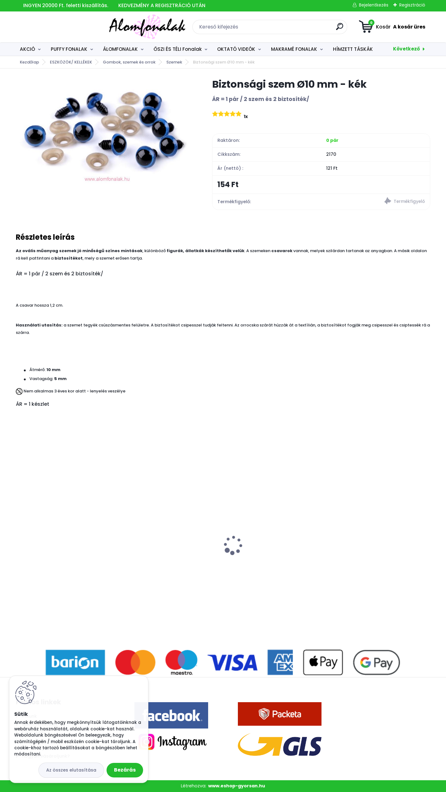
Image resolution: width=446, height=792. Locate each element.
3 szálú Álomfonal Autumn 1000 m (61, 546)
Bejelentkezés (373, 5)
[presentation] (20, 535)
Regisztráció (412, 5)
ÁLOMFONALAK (120, 49)
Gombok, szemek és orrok (129, 62)
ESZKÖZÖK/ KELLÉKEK (71, 62)
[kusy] (37, 607)
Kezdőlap (29, 62)
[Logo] (54, 26)
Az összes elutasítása (71, 770)
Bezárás (125, 769)
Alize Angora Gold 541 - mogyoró (269, 554)
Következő (406, 49)
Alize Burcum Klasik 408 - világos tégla (374, 557)
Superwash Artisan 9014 (154, 554)
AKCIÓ (27, 49)
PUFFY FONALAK (69, 49)
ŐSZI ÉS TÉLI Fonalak (178, 49)
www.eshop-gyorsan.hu (236, 786)
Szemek (174, 62)
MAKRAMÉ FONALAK (294, 49)
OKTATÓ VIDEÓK (236, 49)
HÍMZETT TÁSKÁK (353, 49)
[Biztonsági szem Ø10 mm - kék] (104, 131)
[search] (292, 29)
